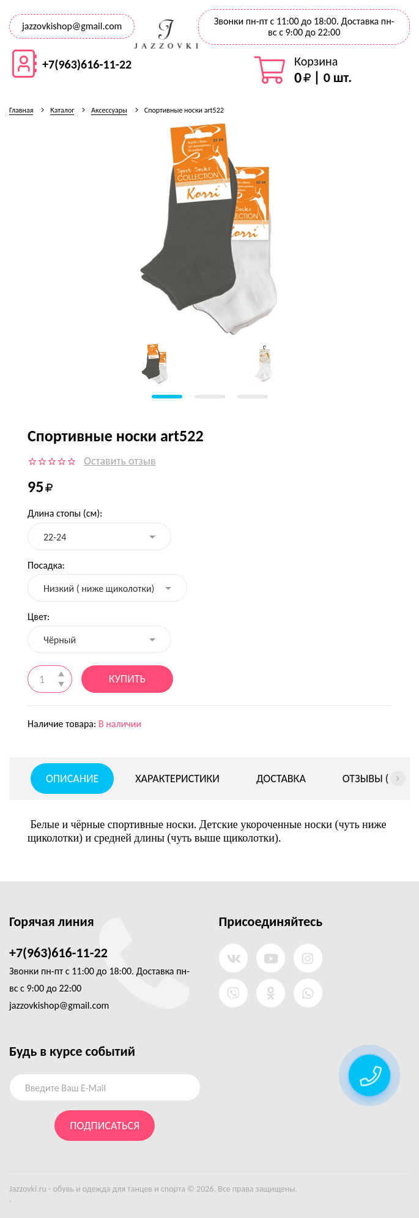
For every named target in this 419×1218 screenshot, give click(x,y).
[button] (167, 396)
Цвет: (39, 616)
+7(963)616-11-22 (87, 64)
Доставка (281, 778)
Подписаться (104, 1125)
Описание (72, 778)
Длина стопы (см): (65, 513)
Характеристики (177, 778)
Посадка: (46, 565)
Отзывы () (370, 778)
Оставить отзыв (120, 460)
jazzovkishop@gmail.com (72, 26)
